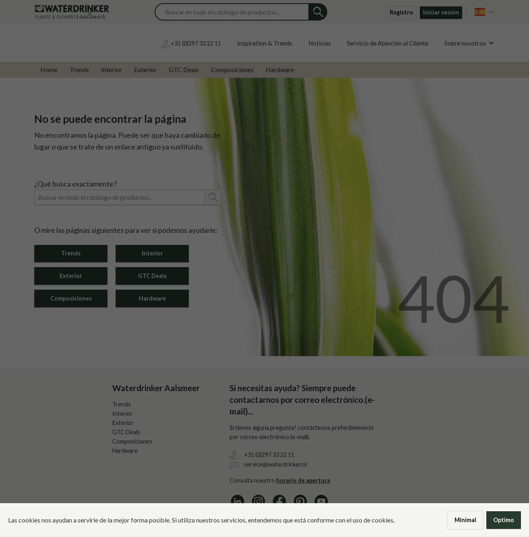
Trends (79, 69)
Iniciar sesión (441, 12)
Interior (111, 69)
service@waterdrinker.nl (275, 464)
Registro (401, 12)
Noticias (319, 43)
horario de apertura (303, 480)
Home (49, 69)
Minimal (465, 519)
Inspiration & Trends (264, 43)
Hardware (280, 69)
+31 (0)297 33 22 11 (269, 454)
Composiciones (232, 69)
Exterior (145, 69)
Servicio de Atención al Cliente (387, 43)
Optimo (503, 519)
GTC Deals (184, 69)
